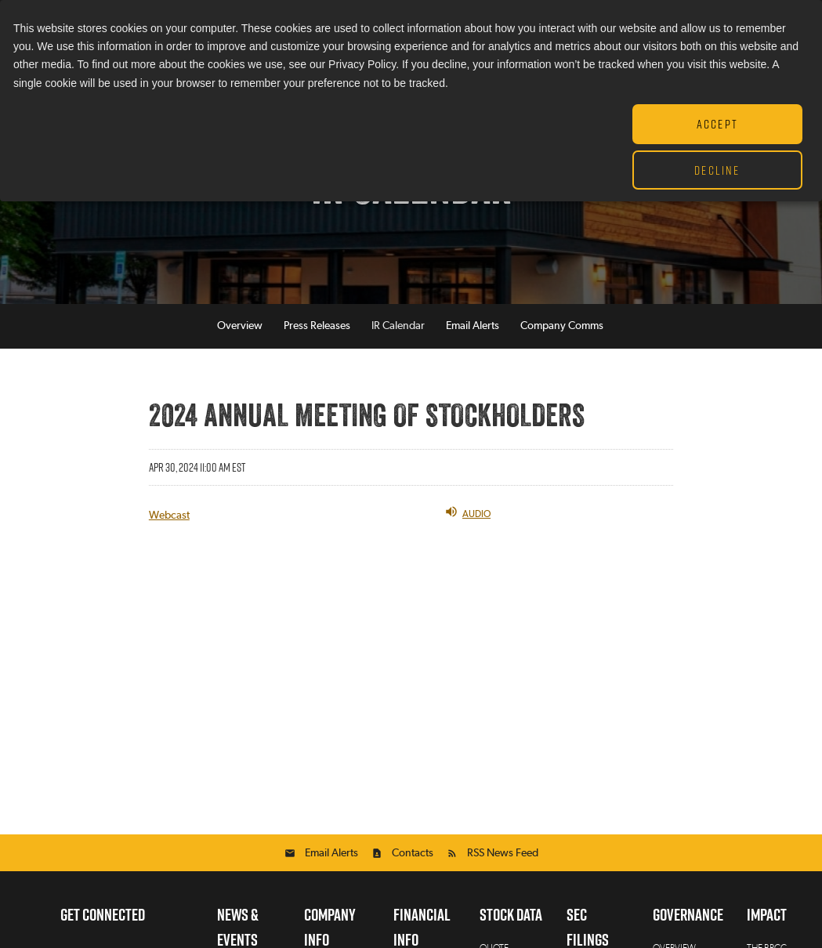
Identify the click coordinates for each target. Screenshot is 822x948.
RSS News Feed (502, 853)
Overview (240, 326)
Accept (717, 123)
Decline (717, 170)
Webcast (169, 516)
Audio (467, 512)
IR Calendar (398, 326)
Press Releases (317, 326)
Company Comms (561, 326)
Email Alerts (472, 326)
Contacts (412, 853)
